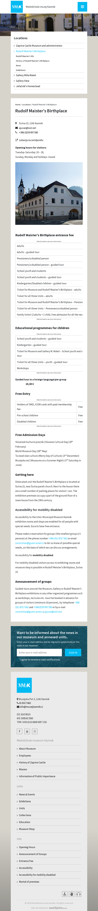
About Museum (27, 748)
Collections (25, 815)
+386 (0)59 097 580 (28, 132)
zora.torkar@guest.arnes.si (29, 543)
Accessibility (26, 868)
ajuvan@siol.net (27, 128)
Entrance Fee (26, 861)
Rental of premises (29, 881)
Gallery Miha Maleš (25, 75)
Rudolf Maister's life (25, 56)
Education (24, 822)
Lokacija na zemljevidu (31, 140)
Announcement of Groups (33, 854)
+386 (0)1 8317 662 (58, 538)
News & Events (27, 794)
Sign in (73, 652)
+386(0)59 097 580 (43, 607)
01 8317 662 (25, 703)
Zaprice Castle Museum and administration (38, 45)
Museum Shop (27, 829)
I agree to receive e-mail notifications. (38, 659)
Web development (39, 907)
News (18, 65)
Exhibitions (21, 70)
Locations (26, 104)
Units (22, 808)
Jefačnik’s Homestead (27, 86)
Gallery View (21, 80)
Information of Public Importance (37, 776)
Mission (23, 769)
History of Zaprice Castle (32, 762)
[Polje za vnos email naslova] (39, 652)
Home (18, 104)
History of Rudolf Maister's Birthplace (32, 60)
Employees (25, 755)
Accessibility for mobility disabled (37, 874)
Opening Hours (27, 847)
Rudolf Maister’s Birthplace (30, 51)
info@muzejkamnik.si (31, 706)
